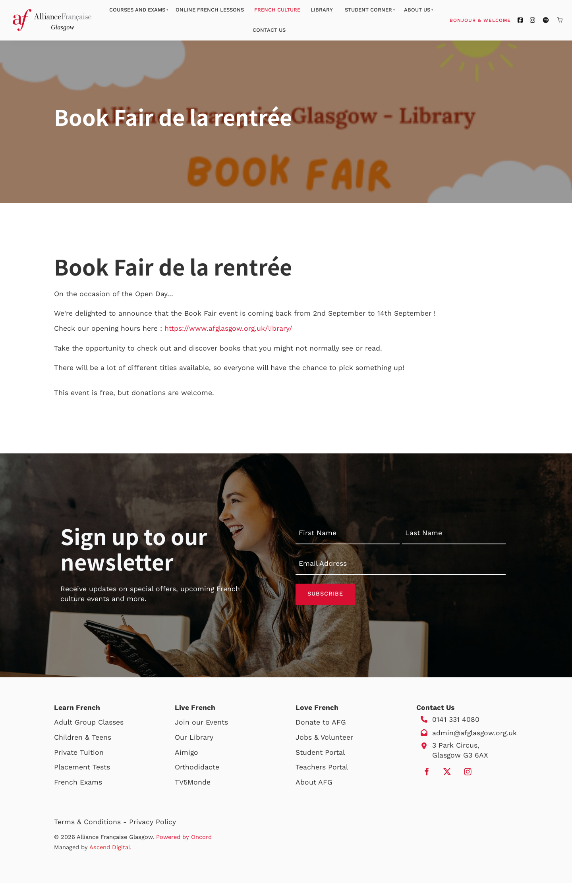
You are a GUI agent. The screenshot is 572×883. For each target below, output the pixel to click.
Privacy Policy (152, 822)
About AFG (314, 782)
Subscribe (325, 594)
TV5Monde (193, 782)
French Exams (78, 782)
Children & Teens (82, 738)
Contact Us (269, 30)
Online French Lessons (210, 10)
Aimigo (186, 752)
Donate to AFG (321, 723)
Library (322, 10)
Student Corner (368, 10)
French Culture (277, 10)
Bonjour (495, 20)
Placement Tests (82, 767)
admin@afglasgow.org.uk (474, 733)
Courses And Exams (137, 10)
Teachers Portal (322, 767)
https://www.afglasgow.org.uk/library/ (228, 328)
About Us (417, 10)
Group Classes (99, 723)
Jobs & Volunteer (324, 738)
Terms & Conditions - (91, 822)
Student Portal (320, 752)
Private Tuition (79, 752)
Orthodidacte (197, 767)
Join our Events (201, 723)
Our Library (194, 738)
